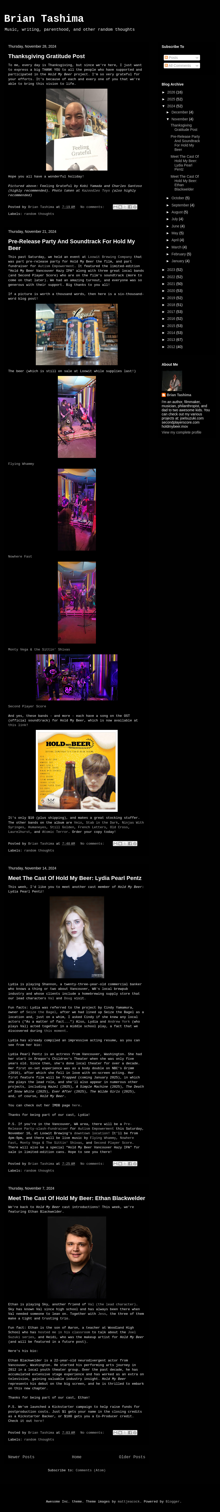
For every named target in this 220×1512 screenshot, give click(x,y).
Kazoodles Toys (96, 191)
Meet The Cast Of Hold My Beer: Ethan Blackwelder (76, 1198)
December (180, 112)
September (180, 205)
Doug (68, 998)
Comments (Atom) (91, 1470)
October (178, 198)
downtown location (91, 1133)
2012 (171, 347)
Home (76, 1457)
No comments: (93, 207)
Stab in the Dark (102, 823)
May (175, 233)
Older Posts (132, 1457)
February (179, 254)
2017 (171, 312)
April (175, 240)
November (180, 119)
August (177, 212)
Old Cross (119, 827)
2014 (171, 333)
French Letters (92, 827)
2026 (171, 92)
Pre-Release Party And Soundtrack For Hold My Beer (185, 142)
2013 (171, 340)
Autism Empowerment (56, 266)
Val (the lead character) (112, 1304)
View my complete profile (181, 432)
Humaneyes (37, 827)
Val (51, 998)
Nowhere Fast (20, 557)
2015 (171, 326)
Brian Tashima (44, 19)
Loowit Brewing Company (110, 257)
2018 (171, 305)
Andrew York (119, 1022)
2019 (171, 298)
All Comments (178, 66)
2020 (171, 291)
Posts (171, 58)
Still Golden (62, 827)
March (176, 247)
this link (17, 725)
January (178, 261)
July (175, 219)
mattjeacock (129, 1502)
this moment (55, 1031)
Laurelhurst (19, 832)
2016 (171, 319)
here (76, 1105)
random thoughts (39, 214)
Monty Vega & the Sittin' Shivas (39, 650)
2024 (171, 106)
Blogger (173, 1502)
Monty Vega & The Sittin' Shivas (51, 1143)
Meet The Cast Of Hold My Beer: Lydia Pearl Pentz (74, 878)
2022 (171, 277)
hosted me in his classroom (64, 1332)
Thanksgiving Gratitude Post (46, 56)
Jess (102, 1314)
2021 (171, 284)
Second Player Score (27, 706)
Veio (78, 823)
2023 (171, 270)
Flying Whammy (21, 464)
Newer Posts (21, 1457)
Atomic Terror (55, 832)
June (175, 226)
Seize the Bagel (41, 1012)
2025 (171, 99)
